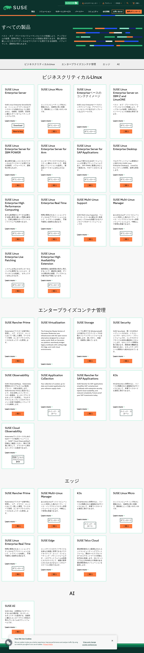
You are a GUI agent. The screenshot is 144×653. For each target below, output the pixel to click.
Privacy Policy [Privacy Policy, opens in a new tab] (48, 644)
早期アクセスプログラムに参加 (18, 459)
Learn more (10, 121)
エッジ (106, 64)
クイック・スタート (54, 412)
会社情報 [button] (106, 12)
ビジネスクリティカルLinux (39, 64)
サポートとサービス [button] (63, 12)
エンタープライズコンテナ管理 (79, 64)
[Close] (112, 640)
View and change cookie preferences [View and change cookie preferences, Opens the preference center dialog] (89, 643)
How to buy (18, 131)
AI (118, 64)
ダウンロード (54, 125)
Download (17, 125)
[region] (63, 642)
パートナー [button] (79, 12)
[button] (72, 2)
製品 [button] (33, 12)
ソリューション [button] (45, 12)
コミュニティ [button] (93, 12)
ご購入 (54, 131)
